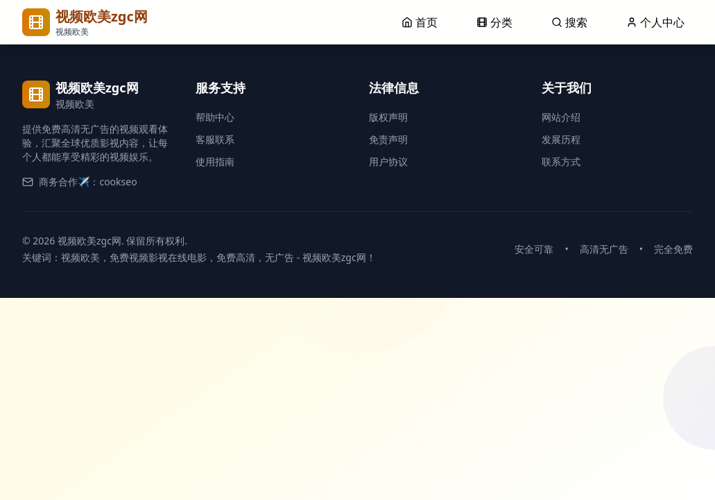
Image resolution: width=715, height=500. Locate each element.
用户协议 (388, 161)
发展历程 (561, 139)
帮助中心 (215, 117)
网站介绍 (561, 117)
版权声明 (388, 117)
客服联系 (215, 139)
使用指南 (215, 161)
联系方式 (561, 161)
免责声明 (388, 139)
